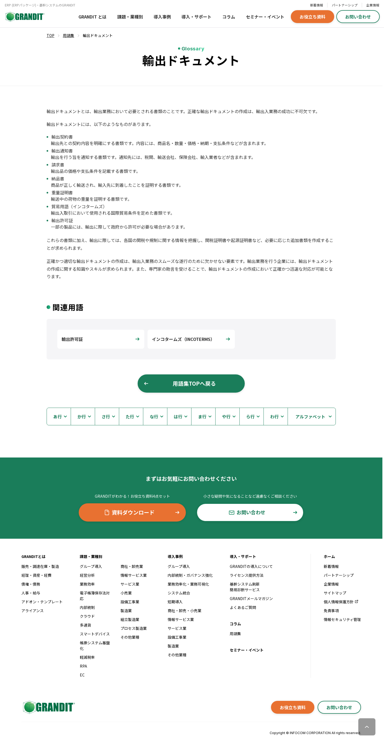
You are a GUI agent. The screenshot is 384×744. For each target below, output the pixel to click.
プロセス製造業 (134, 628)
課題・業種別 (130, 16)
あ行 (57, 416)
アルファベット (310, 416)
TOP (50, 35)
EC (82, 675)
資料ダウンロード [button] (142, 512)
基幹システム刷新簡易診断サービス (245, 586)
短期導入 (175, 601)
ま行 (202, 416)
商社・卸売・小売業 (184, 610)
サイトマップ (335, 593)
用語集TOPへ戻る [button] (180, 383)
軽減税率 (87, 657)
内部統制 (87, 607)
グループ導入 (91, 566)
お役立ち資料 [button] (312, 16)
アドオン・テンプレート (42, 601)
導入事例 (162, 16)
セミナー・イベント (265, 16)
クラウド (87, 616)
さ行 (105, 416)
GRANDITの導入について (251, 566)
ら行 (250, 416)
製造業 (126, 610)
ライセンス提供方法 (246, 575)
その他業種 (130, 637)
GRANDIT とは (92, 16)
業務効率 (87, 584)
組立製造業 (130, 619)
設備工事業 (130, 601)
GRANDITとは (33, 556)
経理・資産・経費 (36, 575)
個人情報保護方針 (341, 601)
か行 (81, 416)
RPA (83, 666)
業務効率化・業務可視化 (188, 584)
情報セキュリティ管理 (342, 619)
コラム (228, 16)
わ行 (274, 416)
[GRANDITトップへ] (48, 707)
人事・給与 (30, 593)
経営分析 (87, 575)
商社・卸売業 (132, 566)
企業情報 (372, 5)
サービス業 (130, 584)
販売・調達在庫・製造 (40, 566)
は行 (178, 416)
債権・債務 (30, 584)
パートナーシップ (344, 5)
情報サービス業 (134, 575)
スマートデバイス (95, 634)
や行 (226, 416)
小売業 (126, 593)
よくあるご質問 (243, 607)
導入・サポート (197, 16)
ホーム (329, 556)
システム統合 (179, 593)
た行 (130, 416)
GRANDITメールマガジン (251, 598)
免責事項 (331, 610)
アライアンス (32, 610)
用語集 (235, 633)
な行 (154, 416)
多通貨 (85, 625)
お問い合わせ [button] (358, 16)
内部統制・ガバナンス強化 (190, 575)
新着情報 (316, 5)
